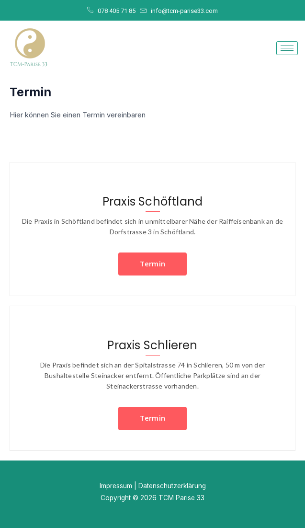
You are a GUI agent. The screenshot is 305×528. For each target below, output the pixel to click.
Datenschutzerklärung (172, 486)
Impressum (116, 486)
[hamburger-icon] (287, 48)
